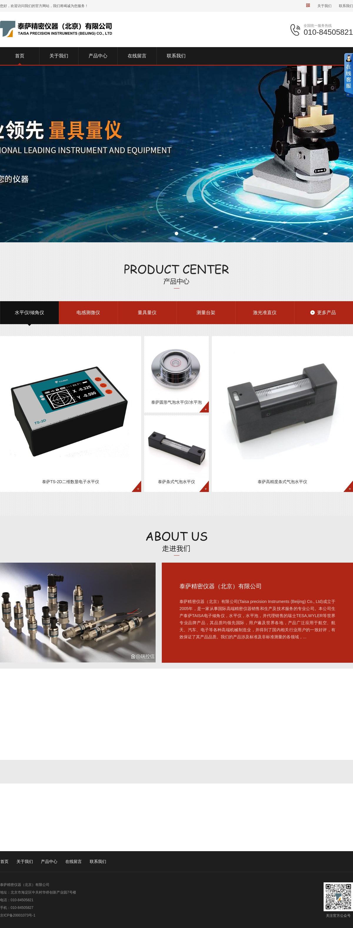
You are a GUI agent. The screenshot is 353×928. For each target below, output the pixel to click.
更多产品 (326, 312)
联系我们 (346, 6)
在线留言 (73, 861)
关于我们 (324, 6)
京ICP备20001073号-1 (17, 915)
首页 (4, 861)
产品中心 (49, 861)
